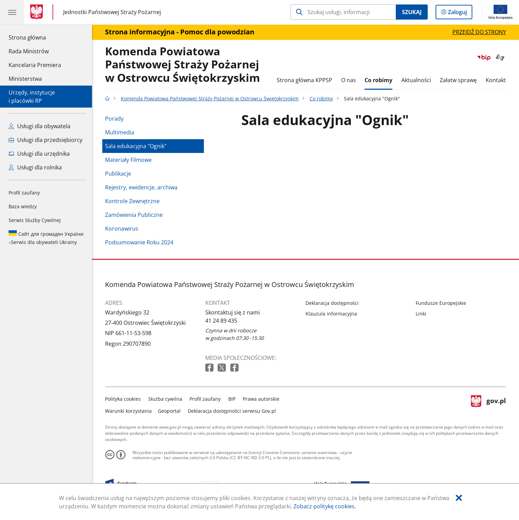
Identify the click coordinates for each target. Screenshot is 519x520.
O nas (348, 80)
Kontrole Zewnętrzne (132, 201)
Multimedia (119, 132)
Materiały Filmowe (128, 160)
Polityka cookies (123, 399)
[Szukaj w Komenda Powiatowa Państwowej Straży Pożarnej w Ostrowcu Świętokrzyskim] (343, 12)
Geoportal (169, 411)
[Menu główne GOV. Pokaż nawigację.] (12, 12)
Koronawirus (121, 228)
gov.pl (488, 404)
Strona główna (35, 37)
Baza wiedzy (23, 206)
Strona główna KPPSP (304, 80)
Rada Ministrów (29, 51)
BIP (231, 399)
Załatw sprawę (458, 80)
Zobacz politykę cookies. (324, 506)
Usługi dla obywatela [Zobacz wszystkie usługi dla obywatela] (39, 126)
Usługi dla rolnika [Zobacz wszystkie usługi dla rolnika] (35, 167)
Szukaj (412, 12)
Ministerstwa (25, 78)
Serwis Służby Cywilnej (35, 220)
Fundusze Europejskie (441, 303)
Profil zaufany (24, 192)
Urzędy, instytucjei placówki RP (32, 96)
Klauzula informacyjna (331, 313)
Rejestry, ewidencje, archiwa (141, 187)
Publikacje (118, 173)
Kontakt (496, 80)
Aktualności (416, 80)
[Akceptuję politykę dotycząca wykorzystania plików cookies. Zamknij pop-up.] (458, 498)
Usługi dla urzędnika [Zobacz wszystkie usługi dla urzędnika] (39, 153)
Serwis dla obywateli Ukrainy (46, 237)
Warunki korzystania (128, 411)
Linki (421, 313)
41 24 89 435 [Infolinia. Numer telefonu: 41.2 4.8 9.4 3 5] (221, 320)
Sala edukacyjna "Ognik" (135, 146)
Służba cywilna (165, 399)
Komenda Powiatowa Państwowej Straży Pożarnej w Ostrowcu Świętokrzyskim (182, 65)
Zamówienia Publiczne (134, 215)
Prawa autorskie (261, 399)
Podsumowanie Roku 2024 (139, 242)
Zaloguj (459, 13)
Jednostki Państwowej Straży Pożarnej (112, 12)
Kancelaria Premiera (35, 65)
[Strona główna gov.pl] (38, 12)
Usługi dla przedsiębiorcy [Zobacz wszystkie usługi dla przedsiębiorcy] (45, 140)
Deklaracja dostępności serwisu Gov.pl (232, 411)
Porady (114, 118)
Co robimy (378, 80)
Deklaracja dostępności (332, 303)
